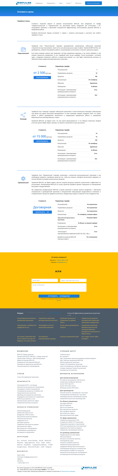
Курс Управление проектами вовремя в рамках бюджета (78, 358)
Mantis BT (48, 440)
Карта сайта (21, 455)
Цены (60, 3)
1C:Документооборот (39, 445)
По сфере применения (68, 418)
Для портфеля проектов (67, 411)
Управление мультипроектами (69, 444)
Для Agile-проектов (23, 422)
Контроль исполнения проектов (70, 439)
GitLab (41, 440)
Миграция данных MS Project (69, 388)
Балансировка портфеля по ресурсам (72, 450)
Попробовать (42, 77)
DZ (55, 313)
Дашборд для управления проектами (29, 395)
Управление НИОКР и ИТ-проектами (71, 422)
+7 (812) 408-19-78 (62, 260)
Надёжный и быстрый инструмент (71, 428)
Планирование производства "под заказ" (73, 395)
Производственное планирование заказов (73, 396)
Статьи (68, 3)
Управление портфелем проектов (70, 382)
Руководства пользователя (68, 370)
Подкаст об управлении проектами (71, 364)
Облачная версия (65, 437)
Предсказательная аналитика (26, 393)
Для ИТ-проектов (65, 405)
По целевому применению (69, 433)
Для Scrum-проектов (66, 407)
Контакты (20, 461)
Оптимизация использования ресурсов (72, 454)
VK (50, 313)
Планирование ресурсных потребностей (30, 391)
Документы (22, 451)
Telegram (48, 447)
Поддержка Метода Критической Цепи (72, 446)
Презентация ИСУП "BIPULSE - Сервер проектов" (32, 356)
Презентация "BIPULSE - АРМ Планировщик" (31, 358)
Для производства (66, 390)
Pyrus (38, 443)
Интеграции (22, 437)
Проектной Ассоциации (68, 471)
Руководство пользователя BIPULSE (28, 362)
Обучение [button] (78, 3)
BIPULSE (40, 468)
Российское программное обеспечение (72, 380)
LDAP (42, 447)
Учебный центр (65, 354)
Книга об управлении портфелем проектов (73, 366)
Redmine (20, 443)
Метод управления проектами (69, 362)
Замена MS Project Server (25, 413)
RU (52, 313)
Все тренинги (64, 356)
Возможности (23, 381)
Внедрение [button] (39, 3)
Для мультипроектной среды (69, 415)
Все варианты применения (25, 432)
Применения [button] (50, 3)
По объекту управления (68, 401)
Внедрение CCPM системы (25, 415)
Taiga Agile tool (30, 443)
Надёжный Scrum (22, 420)
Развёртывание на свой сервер (70, 435)
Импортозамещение (23, 411)
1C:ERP (50, 445)
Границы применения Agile (69, 336)
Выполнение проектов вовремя (27, 417)
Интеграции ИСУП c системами (27, 385)
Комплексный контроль (24, 418)
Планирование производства (26, 430)
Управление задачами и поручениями (72, 424)
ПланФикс (27, 445)
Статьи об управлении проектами (28, 377)
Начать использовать (93, 3)
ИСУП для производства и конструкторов (73, 426)
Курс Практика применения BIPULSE (71, 360)
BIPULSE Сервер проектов (25, 354)
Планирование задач (67, 441)
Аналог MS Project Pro (67, 384)
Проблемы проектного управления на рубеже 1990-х (68, 320)
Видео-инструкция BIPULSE (25, 360)
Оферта (19, 459)
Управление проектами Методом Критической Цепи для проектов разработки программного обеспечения (91, 329)
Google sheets (22, 447)
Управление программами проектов (71, 430)
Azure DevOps (32, 440)
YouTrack (24, 440)
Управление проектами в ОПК (69, 420)
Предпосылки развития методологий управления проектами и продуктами (90, 320)
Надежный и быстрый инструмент (28, 424)
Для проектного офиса (24, 426)
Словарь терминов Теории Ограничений (73, 368)
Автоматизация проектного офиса (28, 401)
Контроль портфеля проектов (69, 443)
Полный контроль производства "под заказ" (74, 393)
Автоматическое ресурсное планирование (30, 387)
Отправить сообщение (59, 296)
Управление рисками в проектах (27, 403)
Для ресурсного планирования (27, 428)
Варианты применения (28, 407)
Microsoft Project (33, 447)
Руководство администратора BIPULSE (29, 364)
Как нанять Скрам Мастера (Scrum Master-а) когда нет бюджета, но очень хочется (26, 339)
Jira (18, 440)
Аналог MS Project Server (68, 386)
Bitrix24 (19, 445)
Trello (43, 443)
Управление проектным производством (72, 398)
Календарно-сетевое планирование (28, 389)
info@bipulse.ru (62, 262)
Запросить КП (42, 212)
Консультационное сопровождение (28, 366)
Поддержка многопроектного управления (30, 397)
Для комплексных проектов (69, 409)
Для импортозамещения (69, 378)
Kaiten (48, 443)
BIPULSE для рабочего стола (26, 399)
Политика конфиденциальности (27, 457)
